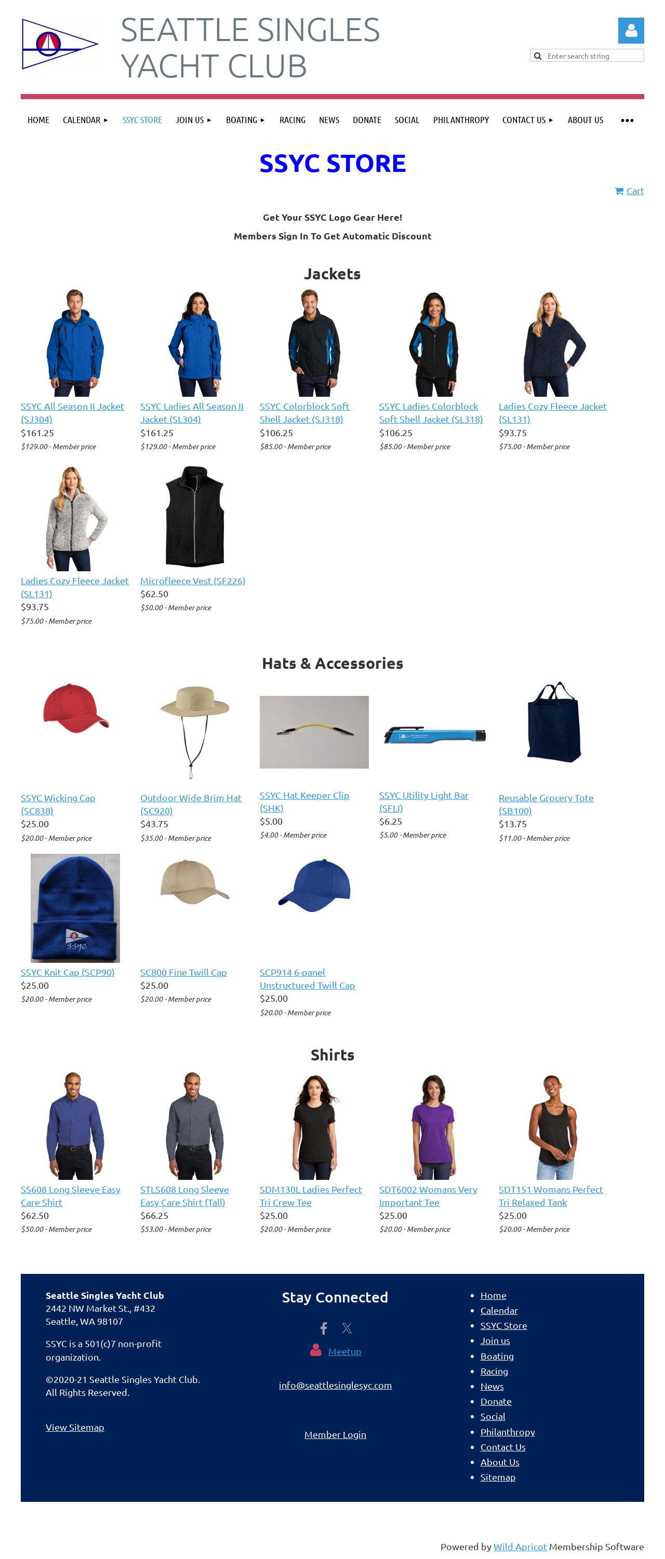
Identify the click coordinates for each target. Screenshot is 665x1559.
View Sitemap (75, 1426)
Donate (496, 1400)
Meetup (345, 1351)
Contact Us (503, 1446)
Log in (631, 31)
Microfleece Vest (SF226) (193, 580)
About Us (500, 1461)
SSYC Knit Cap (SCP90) (68, 971)
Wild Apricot (520, 1546)
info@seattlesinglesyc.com (335, 1384)
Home (494, 1294)
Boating (497, 1355)
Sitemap (498, 1476)
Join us (495, 1340)
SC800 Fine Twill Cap (183, 971)
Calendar (499, 1310)
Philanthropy (508, 1431)
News (492, 1385)
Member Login (335, 1434)
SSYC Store (504, 1325)
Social (493, 1415)
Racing (494, 1370)
